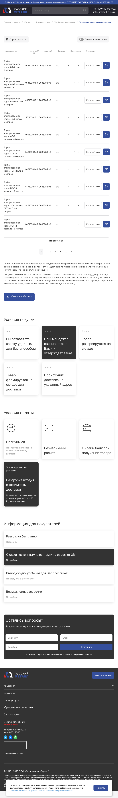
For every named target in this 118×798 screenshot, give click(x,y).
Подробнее (12, 542)
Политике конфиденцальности (59, 790)
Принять (101, 787)
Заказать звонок (103, 675)
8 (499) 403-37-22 (105, 8)
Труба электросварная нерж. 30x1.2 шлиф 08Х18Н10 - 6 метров (13, 205)
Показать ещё (56, 240)
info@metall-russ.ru (104, 12)
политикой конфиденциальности (77, 654)
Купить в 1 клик (93, 65)
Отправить (86, 647)
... (66, 251)
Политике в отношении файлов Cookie (27, 790)
